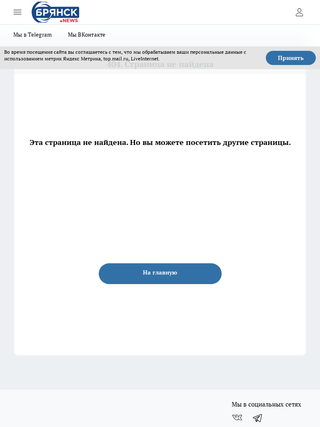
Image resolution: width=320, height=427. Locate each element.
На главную (160, 272)
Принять (291, 58)
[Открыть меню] (18, 12)
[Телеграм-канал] (258, 418)
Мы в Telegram (32, 34)
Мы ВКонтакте (87, 34)
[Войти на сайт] (299, 12)
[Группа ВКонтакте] (237, 418)
